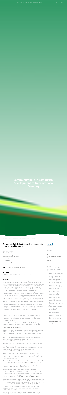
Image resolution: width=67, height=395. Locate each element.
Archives (27, 2)
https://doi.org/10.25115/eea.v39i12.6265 (13, 350)
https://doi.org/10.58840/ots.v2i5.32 (12, 327)
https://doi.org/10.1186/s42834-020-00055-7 (30, 335)
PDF (50, 244)
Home (17, 2)
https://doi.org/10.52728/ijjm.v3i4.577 (28, 384)
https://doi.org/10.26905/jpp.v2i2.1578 (31, 362)
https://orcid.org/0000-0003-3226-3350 (10, 258)
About (40, 2)
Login (62, 2)
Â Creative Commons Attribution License (55, 281)
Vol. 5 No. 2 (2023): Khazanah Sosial (21, 238)
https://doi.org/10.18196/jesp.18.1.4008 (30, 376)
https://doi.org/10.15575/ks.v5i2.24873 (15, 267)
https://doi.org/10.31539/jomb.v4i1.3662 (13, 340)
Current (21, 2)
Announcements (34, 2)
